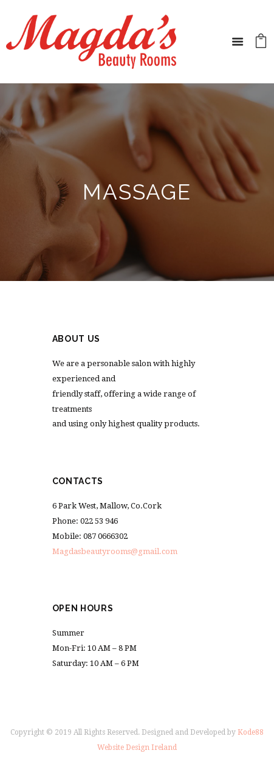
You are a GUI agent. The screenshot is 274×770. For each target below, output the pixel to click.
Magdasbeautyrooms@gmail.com (114, 551)
